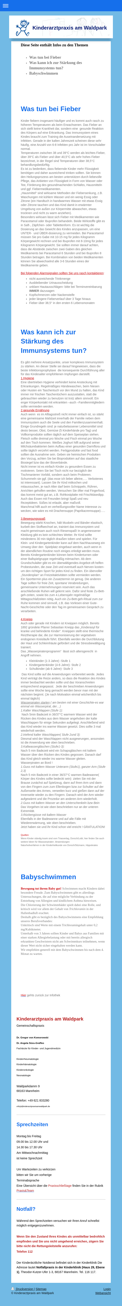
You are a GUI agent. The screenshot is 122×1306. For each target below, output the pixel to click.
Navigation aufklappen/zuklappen (61, 5)
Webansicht (103, 1293)
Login (107, 1289)
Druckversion (22, 1289)
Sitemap (41, 1289)
